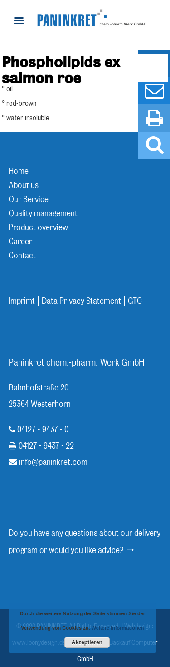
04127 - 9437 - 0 (42, 429)
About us (24, 185)
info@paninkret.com (53, 462)
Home (19, 171)
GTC (135, 301)
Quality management (43, 213)
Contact (22, 255)
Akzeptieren (87, 642)
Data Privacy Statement (81, 301)
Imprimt (22, 301)
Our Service (29, 199)
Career (20, 241)
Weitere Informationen (118, 628)
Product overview (38, 227)
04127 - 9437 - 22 (46, 445)
